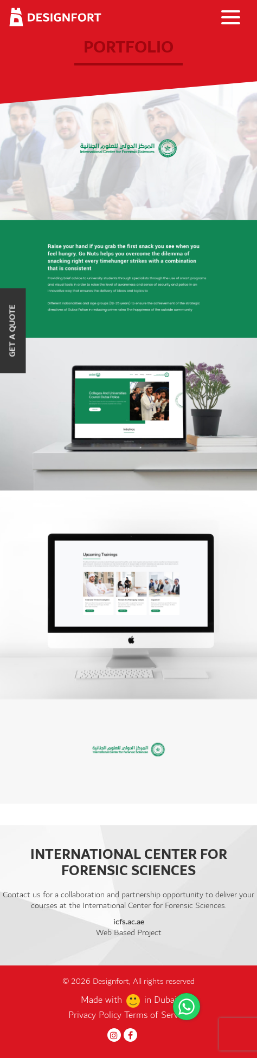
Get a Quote (12, 330)
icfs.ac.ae (128, 922)
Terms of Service (156, 1015)
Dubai (165, 1000)
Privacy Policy (96, 1015)
